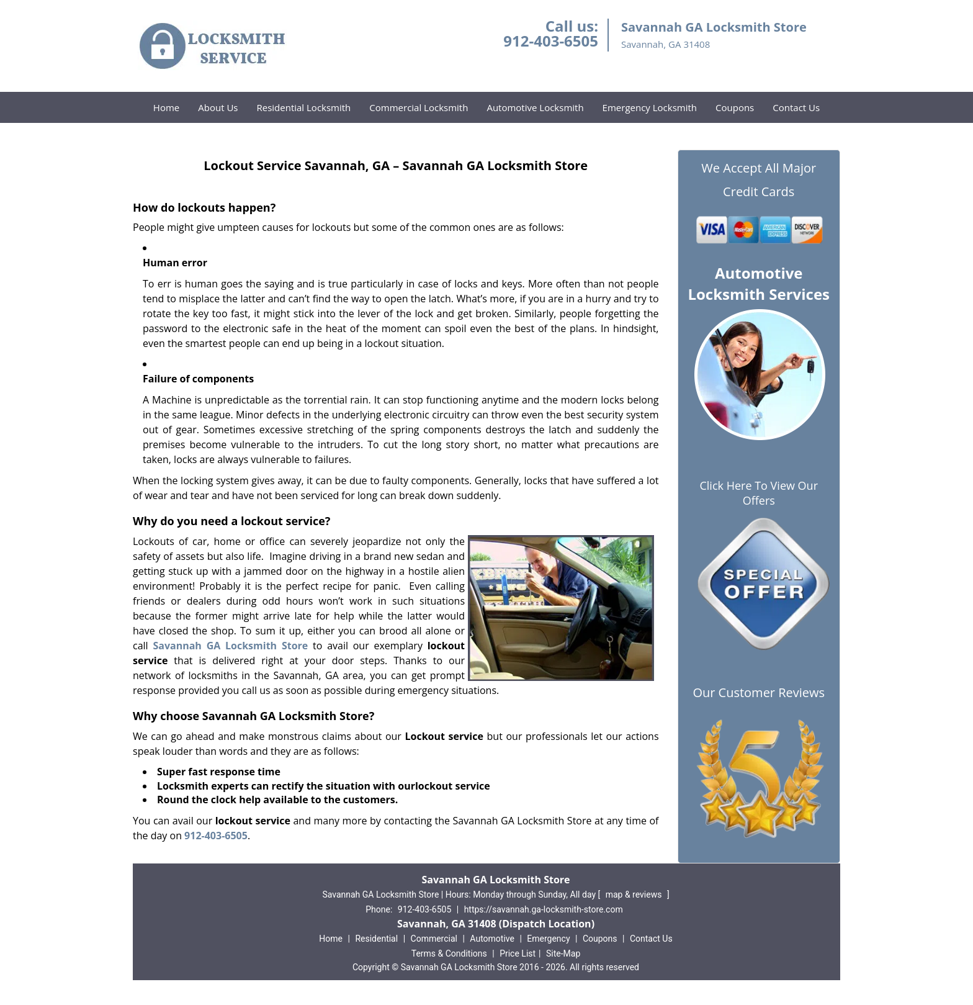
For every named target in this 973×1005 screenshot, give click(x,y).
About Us (218, 107)
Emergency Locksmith (650, 107)
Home (166, 107)
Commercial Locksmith (418, 107)
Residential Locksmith (303, 107)
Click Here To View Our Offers (758, 493)
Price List (518, 953)
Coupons (734, 107)
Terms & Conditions (449, 953)
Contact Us (796, 107)
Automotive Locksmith (534, 107)
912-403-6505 (550, 40)
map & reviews (635, 894)
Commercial (434, 939)
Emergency (548, 939)
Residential (376, 939)
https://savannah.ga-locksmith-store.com (543, 909)
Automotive (492, 939)
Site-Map (563, 953)
